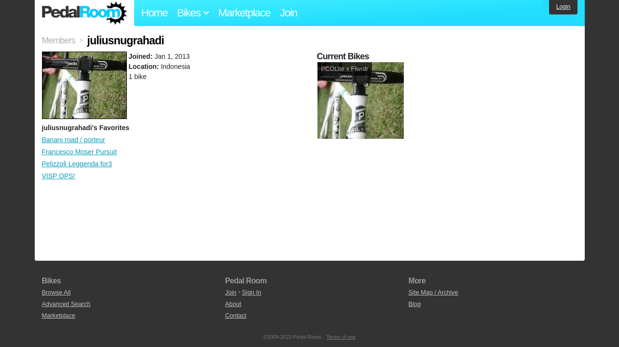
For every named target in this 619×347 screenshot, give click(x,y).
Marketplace (244, 13)
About (233, 303)
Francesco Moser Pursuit (79, 152)
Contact (236, 315)
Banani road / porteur (74, 140)
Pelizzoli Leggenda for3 (77, 164)
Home (154, 13)
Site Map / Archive (433, 292)
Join (288, 13)
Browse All (56, 292)
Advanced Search (66, 303)
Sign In (251, 292)
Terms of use (341, 337)
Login (563, 6)
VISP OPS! (58, 176)
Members (58, 40)
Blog (415, 303)
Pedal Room (84, 13)
